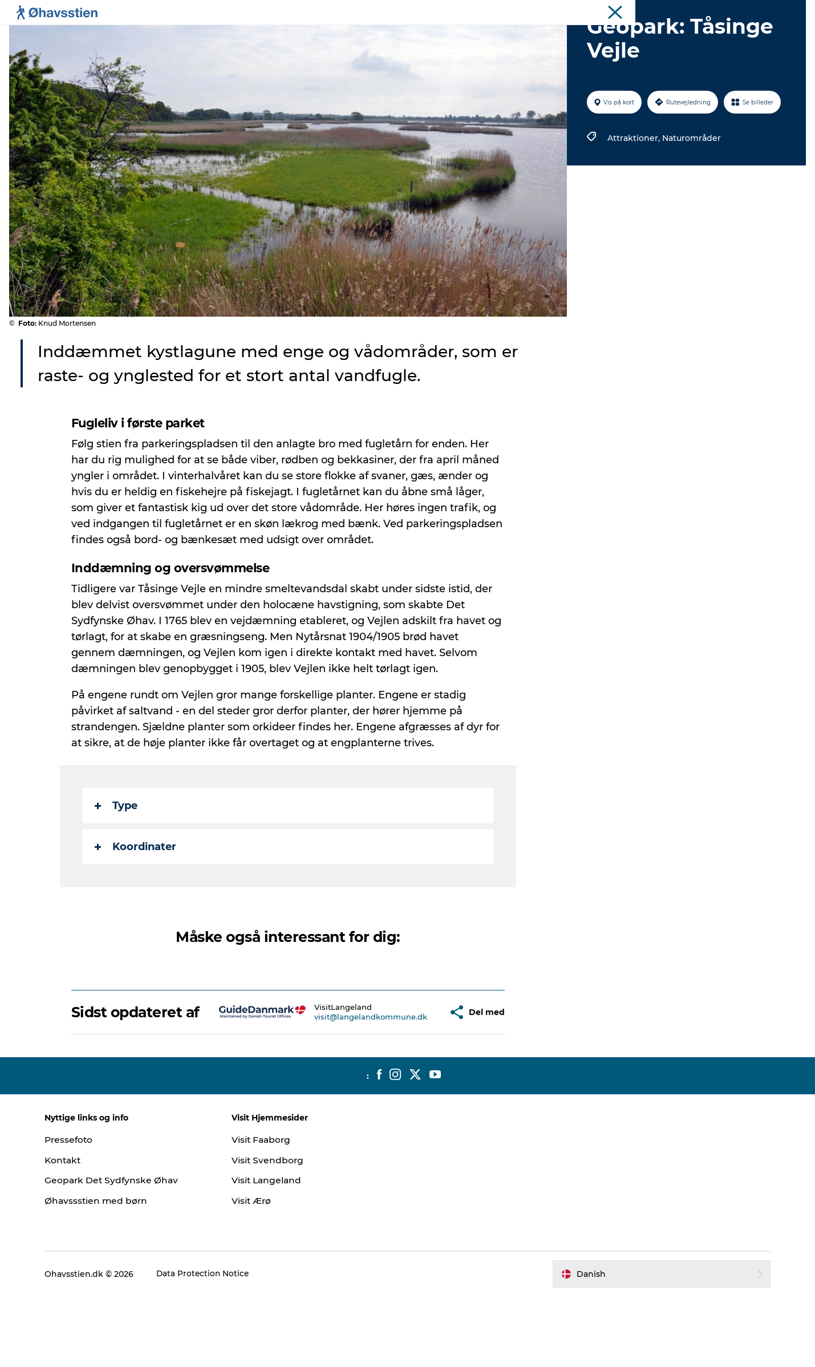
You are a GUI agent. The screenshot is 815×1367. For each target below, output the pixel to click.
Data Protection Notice (213, 1345)
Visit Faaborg (267, 1210)
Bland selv (543, 36)
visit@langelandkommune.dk (344, 1079)
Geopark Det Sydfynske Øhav (122, 1250)
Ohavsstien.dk (780, 11)
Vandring (431, 36)
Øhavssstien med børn (106, 1271)
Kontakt (73, 1231)
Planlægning (277, 36)
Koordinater (136, 901)
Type (116, 860)
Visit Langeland (273, 1250)
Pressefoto (79, 1210)
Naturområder (690, 192)
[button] (417, 1074)
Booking (486, 36)
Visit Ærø (257, 1271)
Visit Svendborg (273, 1231)
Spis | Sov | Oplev (358, 36)
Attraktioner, (633, 192)
